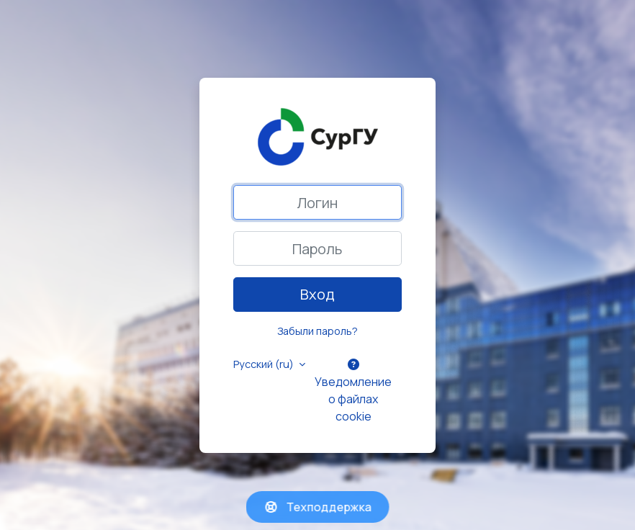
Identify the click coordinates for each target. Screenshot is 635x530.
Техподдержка (317, 507)
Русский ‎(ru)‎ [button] (264, 364)
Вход (317, 294)
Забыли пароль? (317, 331)
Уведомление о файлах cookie (353, 391)
